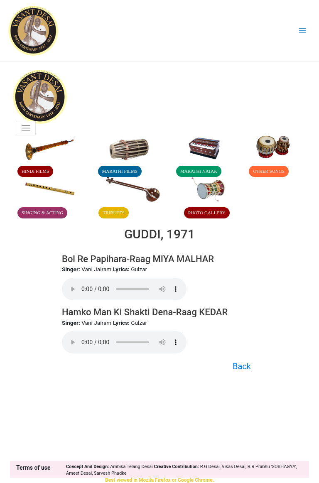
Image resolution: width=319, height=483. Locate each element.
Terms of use (33, 467)
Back (242, 366)
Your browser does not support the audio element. (124, 289)
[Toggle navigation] (26, 128)
